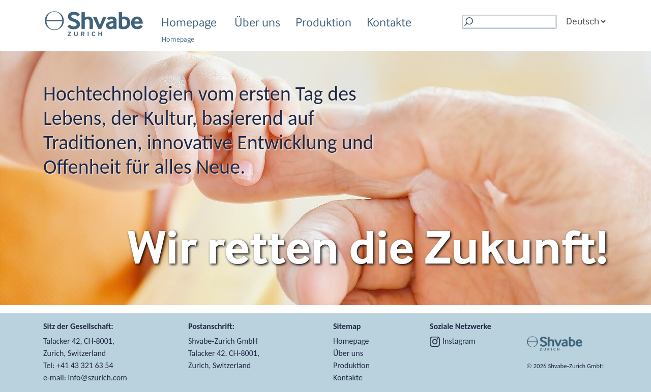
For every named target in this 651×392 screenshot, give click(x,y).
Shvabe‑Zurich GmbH (576, 366)
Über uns (257, 23)
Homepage (189, 22)
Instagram (453, 341)
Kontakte (389, 22)
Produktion (323, 23)
